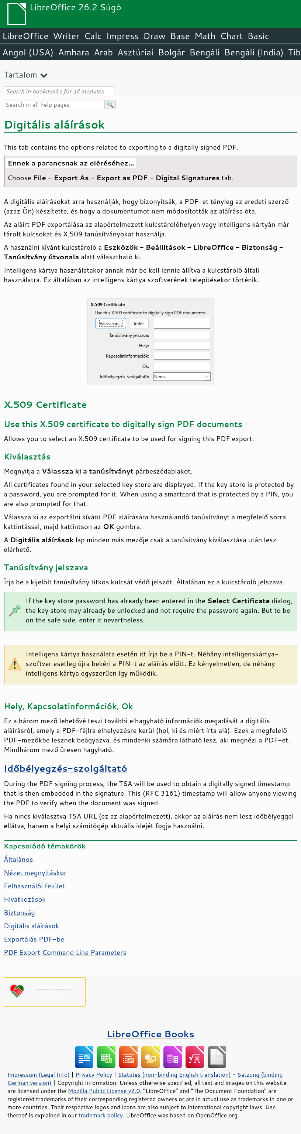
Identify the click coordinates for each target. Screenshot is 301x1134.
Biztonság (19, 912)
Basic (258, 36)
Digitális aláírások (31, 925)
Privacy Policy (93, 1074)
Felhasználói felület (34, 886)
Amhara (73, 52)
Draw (154, 36)
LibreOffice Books (150, 1033)
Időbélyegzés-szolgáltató (65, 768)
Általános (18, 859)
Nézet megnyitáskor (35, 872)
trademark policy (101, 1115)
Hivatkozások (25, 899)
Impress (122, 36)
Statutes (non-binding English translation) (174, 1074)
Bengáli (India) (254, 52)
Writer (66, 36)
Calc (93, 36)
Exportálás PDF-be (34, 939)
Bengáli (204, 52)
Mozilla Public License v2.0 (104, 1091)
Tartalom (20, 74)
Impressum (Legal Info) (38, 1074)
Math (205, 36)
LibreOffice (25, 36)
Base (180, 36)
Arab (103, 52)
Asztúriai (135, 52)
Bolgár (171, 52)
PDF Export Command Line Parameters (65, 952)
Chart (231, 36)
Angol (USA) (27, 52)
